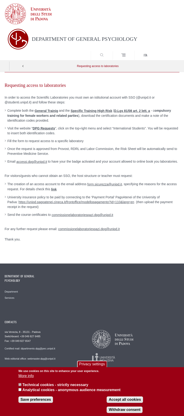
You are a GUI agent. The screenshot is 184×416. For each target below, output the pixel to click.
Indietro (23, 66)
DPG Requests (44, 128)
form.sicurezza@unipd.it (104, 184)
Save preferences (35, 402)
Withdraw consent (124, 413)
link (54, 189)
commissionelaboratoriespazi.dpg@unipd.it (82, 215)
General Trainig (46, 111)
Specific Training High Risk (91, 111)
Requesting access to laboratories (98, 66)
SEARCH (167, 51)
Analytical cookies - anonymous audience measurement (71, 393)
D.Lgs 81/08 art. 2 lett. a (132, 111)
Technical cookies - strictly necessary (55, 388)
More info (26, 379)
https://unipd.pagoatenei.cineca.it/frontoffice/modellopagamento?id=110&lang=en (76, 202)
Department (11, 291)
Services (9, 297)
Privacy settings (92, 367)
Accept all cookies (125, 402)
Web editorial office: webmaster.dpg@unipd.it (30, 358)
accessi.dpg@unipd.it (31, 162)
